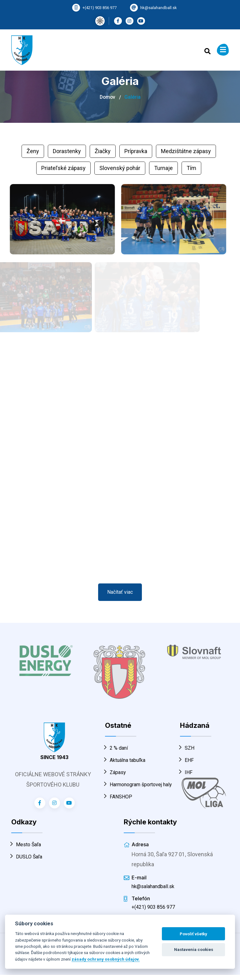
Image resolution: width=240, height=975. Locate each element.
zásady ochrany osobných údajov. (106, 959)
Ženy (33, 151)
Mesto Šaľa (26, 845)
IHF (186, 772)
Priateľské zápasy (63, 168)
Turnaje (163, 168)
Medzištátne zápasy (186, 151)
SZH (187, 748)
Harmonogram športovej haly (138, 785)
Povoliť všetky (193, 934)
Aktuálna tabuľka (125, 760)
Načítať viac (120, 592)
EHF (187, 760)
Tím (191, 168)
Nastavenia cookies (193, 949)
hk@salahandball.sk (158, 7)
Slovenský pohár (119, 168)
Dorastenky (67, 151)
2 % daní (116, 748)
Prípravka (135, 151)
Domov (107, 97)
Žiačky (103, 151)
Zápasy (115, 772)
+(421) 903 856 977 (99, 7)
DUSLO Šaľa (26, 857)
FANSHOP (118, 797)
